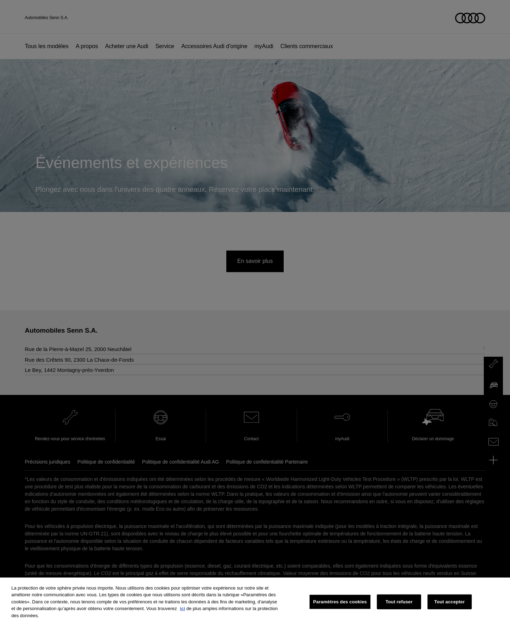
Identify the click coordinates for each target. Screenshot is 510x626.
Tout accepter (449, 607)
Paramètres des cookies (340, 607)
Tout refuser (398, 607)
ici (182, 613)
